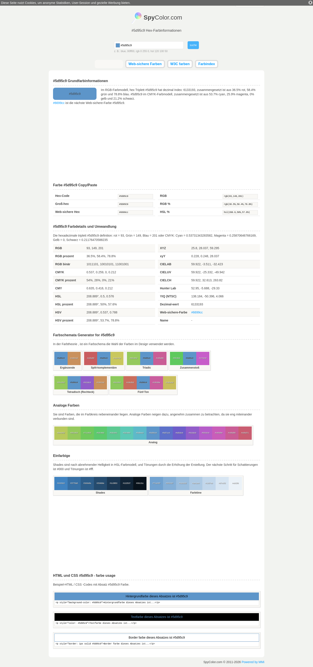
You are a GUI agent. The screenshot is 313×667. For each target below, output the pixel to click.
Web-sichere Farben (145, 64)
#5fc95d (176, 358)
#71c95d (87, 433)
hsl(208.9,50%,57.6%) (240, 212)
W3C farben (180, 64)
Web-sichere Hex (67, 212)
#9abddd (182, 483)
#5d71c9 (166, 433)
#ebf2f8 (235, 483)
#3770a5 (74, 483)
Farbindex (206, 64)
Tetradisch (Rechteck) (80, 392)
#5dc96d (100, 433)
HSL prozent (64, 304)
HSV (58, 312)
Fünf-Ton (143, 392)
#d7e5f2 (222, 483)
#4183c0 (61, 483)
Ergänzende (67, 367)
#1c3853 (113, 483)
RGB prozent (64, 256)
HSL (58, 296)
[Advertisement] (156, 144)
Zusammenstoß (189, 367)
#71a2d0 (156, 483)
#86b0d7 (169, 483)
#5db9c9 (140, 433)
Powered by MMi (253, 662)
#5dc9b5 (126, 433)
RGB (163, 196)
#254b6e (100, 483)
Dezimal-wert (169, 304)
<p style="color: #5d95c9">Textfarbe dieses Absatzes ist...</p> (156, 623)
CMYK (59, 272)
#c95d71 (245, 433)
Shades (100, 492)
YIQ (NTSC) (168, 296)
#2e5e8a (87, 483)
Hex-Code (62, 196)
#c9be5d (169, 382)
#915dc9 (87, 382)
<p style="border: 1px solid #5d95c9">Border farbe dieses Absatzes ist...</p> (156, 644)
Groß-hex (62, 204)
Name (164, 320)
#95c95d (133, 358)
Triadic (147, 367)
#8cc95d (117, 382)
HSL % (165, 212)
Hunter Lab (168, 288)
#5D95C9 (135, 204)
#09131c (140, 483)
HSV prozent (64, 320)
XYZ (163, 248)
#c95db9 (219, 433)
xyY (162, 256)
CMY (58, 288)
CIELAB (165, 264)
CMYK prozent (65, 280)
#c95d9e (156, 382)
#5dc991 (113, 433)
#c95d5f (90, 358)
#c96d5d (130, 382)
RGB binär (62, 264)
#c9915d (74, 358)
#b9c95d (61, 433)
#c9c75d (117, 358)
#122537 (126, 483)
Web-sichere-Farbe (173, 312)
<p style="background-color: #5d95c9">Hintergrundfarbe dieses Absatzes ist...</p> (156, 602)
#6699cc (59, 103)
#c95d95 (160, 358)
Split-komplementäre (104, 367)
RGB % (165, 204)
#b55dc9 (205, 433)
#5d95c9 (135, 196)
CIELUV (165, 272)
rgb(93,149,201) (240, 196)
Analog (152, 442)
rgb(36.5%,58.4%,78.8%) (240, 204)
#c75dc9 (202, 358)
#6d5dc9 (179, 433)
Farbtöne (195, 492)
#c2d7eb (209, 483)
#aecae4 (196, 483)
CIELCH (165, 280)
